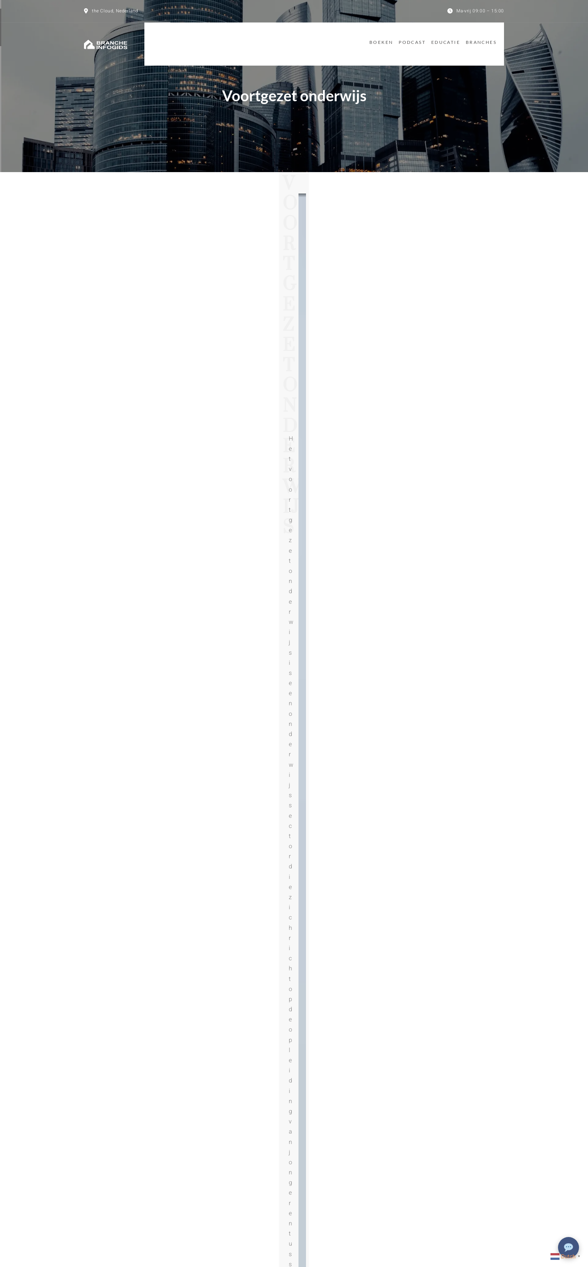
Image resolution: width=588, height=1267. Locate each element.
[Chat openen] (568, 1247)
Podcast (400, 38)
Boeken (360, 38)
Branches (488, 38)
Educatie (443, 38)
